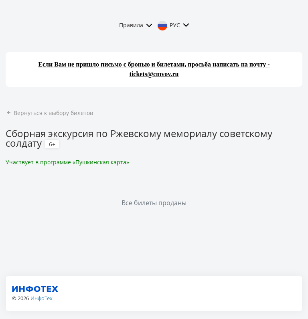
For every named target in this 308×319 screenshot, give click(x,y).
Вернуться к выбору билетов (49, 113)
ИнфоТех (41, 298)
